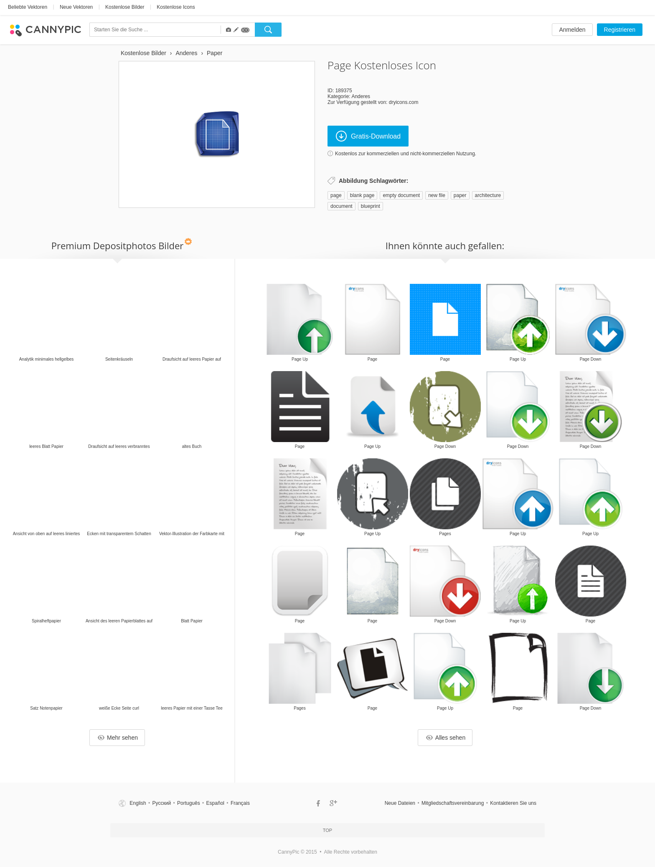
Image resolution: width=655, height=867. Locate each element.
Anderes (360, 96)
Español (215, 803)
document (341, 206)
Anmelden (572, 29)
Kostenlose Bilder (124, 7)
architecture (488, 195)
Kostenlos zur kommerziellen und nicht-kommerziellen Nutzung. (405, 154)
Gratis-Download (368, 136)
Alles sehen (445, 737)
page (336, 195)
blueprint (370, 206)
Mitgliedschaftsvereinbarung (452, 803)
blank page (362, 195)
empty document (401, 195)
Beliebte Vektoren (27, 7)
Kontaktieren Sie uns (513, 803)
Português (188, 803)
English (137, 803)
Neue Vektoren (76, 7)
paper (460, 195)
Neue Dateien (400, 803)
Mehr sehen (118, 737)
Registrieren (619, 29)
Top (327, 830)
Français (240, 803)
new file (436, 195)
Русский (161, 803)
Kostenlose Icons (176, 7)
